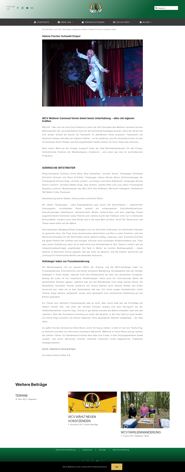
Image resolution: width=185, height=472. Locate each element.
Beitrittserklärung (121, 450)
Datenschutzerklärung (66, 450)
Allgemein (32, 399)
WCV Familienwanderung (141, 432)
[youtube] (27, 8)
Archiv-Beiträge (91, 425)
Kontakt (102, 450)
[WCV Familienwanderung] (145, 410)
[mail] (32, 8)
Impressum (87, 450)
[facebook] (18, 8)
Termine (21, 395)
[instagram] (22, 8)
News (146, 436)
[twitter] (92, 461)
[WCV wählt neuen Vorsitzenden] (92, 402)
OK (116, 467)
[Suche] (156, 8)
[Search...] (166, 8)
